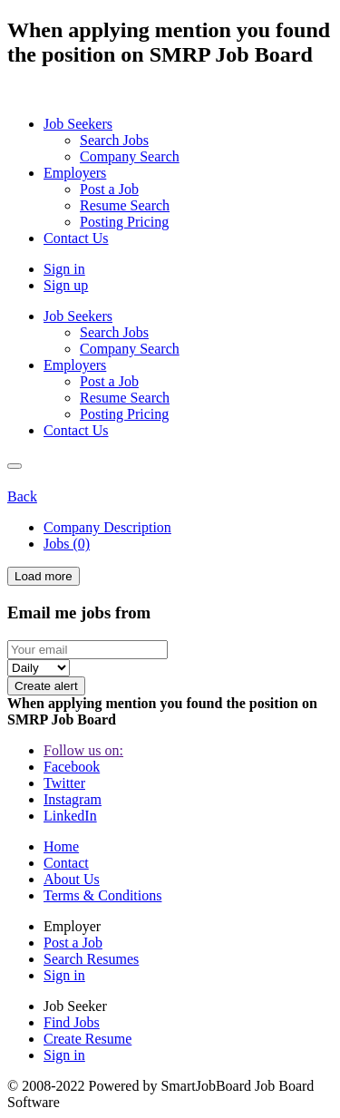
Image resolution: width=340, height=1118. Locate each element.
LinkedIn (70, 815)
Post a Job (73, 942)
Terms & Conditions (102, 895)
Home (61, 846)
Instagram (73, 799)
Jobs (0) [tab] (67, 543)
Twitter (64, 783)
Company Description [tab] (107, 527)
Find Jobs (72, 1022)
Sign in (64, 269)
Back (22, 496)
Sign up (66, 285)
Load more (44, 576)
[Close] (14, 466)
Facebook (72, 766)
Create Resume (87, 1038)
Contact (66, 862)
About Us (72, 879)
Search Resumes (91, 959)
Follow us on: (83, 750)
